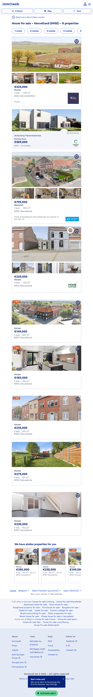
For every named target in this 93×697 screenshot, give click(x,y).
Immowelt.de (18, 666)
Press (14, 645)
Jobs (14, 650)
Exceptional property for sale (26, 607)
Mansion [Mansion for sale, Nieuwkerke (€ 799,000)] (18, 205)
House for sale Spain (67, 619)
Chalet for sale (25, 610)
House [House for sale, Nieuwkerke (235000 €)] (17, 424)
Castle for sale (41, 610)
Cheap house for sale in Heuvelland (57, 616)
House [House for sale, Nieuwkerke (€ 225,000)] (17, 279)
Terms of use (25, 678)
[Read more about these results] (13, 17)
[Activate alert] (46, 693)
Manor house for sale (29, 616)
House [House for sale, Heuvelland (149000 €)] (17, 328)
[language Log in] (85, 4)
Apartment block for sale (35, 604)
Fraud (50, 645)
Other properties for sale (59, 613)
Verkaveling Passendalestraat (27, 135)
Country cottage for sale (61, 610)
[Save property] (76, 41)
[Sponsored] (73, 133)
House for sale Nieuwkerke (68, 602)
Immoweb (16, 641)
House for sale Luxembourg (55, 622)
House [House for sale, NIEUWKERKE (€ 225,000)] (17, 89)
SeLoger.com (18, 662)
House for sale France (45, 619)
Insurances (35, 656)
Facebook (70, 641)
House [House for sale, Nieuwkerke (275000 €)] (17, 470)
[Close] (63, 679)
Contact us (53, 654)
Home (13, 590)
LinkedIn (70, 650)
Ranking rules (67, 678)
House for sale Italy (32, 622)
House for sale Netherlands (46, 625)
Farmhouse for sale (51, 607)
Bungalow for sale (70, 607)
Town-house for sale (58, 604)
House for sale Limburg (43, 602)
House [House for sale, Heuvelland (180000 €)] (17, 374)
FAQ (50, 641)
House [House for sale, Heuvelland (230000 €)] (17, 520)
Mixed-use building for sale (33, 613)
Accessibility (54, 650)
